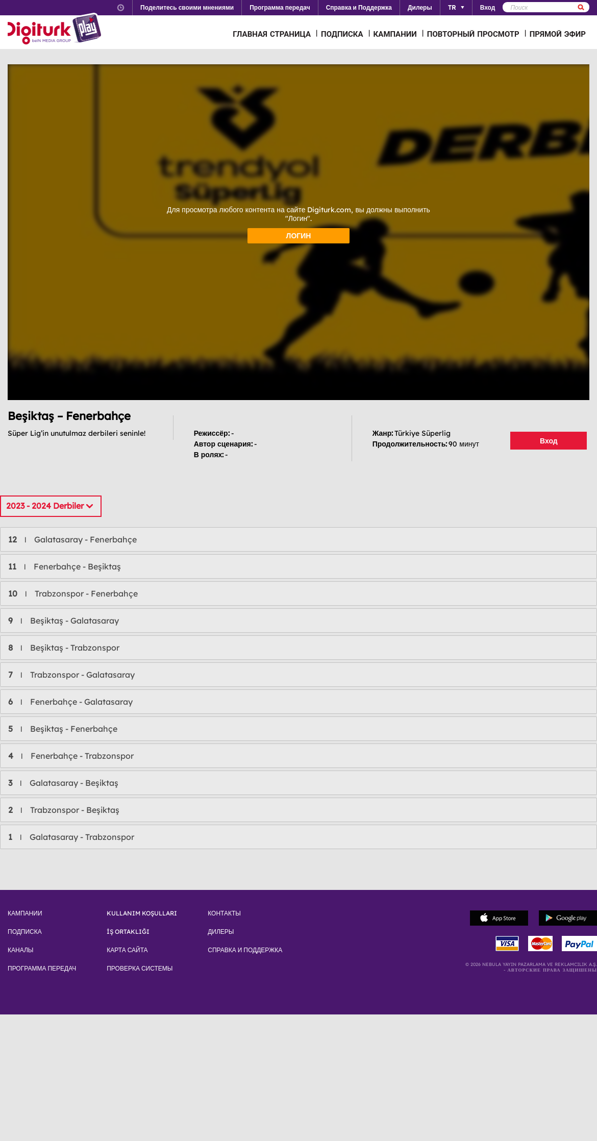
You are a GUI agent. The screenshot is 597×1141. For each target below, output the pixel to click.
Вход (549, 440)
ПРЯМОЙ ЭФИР (558, 34)
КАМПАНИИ (395, 34)
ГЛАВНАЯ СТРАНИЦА (272, 34)
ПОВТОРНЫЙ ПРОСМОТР (473, 34)
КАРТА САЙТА (127, 950)
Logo (56, 29)
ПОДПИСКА (342, 34)
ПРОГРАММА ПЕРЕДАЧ (42, 968)
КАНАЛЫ (20, 950)
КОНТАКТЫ (224, 913)
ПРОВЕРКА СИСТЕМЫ (139, 968)
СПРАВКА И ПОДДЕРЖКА (245, 950)
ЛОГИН (298, 235)
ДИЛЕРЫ (221, 932)
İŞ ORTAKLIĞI (128, 932)
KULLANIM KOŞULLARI (142, 913)
